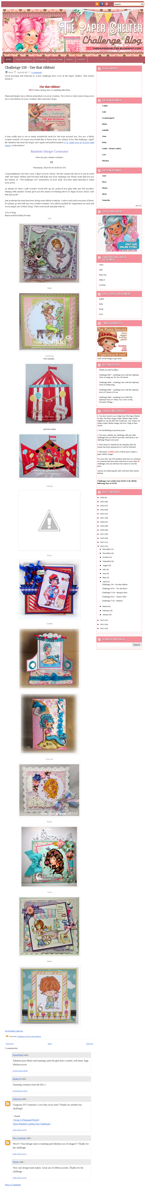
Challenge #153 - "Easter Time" (114, 597)
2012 (102, 624)
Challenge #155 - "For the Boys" (115, 588)
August (106, 565)
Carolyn (49, 486)
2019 (102, 526)
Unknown (17, 1099)
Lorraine (102, 285)
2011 (102, 628)
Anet (104, 176)
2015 (102, 542)
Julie (101, 270)
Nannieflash (18, 1055)
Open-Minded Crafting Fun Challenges (31, 1124)
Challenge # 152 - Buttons (112, 601)
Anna (101, 265)
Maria (104, 188)
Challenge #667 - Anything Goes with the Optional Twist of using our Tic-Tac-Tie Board (119, 376)
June (105, 573)
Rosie (49, 822)
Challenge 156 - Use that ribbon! (30, 67)
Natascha (106, 200)
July (104, 569)
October (106, 557)
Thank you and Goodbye (108, 370)
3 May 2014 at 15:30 (19, 1178)
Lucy (101, 314)
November (107, 553)
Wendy (16, 1162)
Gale (104, 112)
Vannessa (49, 356)
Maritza (105, 161)
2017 (102, 534)
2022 (102, 514)
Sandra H (17, 1079)
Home (8, 59)
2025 (102, 501)
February (106, 610)
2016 (102, 538)
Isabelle (105, 130)
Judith (101, 299)
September (107, 561)
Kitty (104, 142)
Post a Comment (13, 1184)
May (105, 577)
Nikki (49, 288)
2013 (102, 620)
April (105, 581)
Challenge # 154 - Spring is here (114, 592)
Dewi (104, 182)
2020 (102, 522)
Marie (49, 961)
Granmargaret (108, 118)
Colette (49, 623)
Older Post (89, 1043)
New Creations (19, 1138)
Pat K (49, 555)
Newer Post (9, 1043)
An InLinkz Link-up (14, 1031)
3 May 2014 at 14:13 (19, 1154)
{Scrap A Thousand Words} (26, 1120)
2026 (102, 497)
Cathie (105, 106)
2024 (102, 506)
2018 (102, 530)
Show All (138, 205)
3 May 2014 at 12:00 (19, 1130)
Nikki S (102, 280)
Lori (104, 154)
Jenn (104, 136)
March (105, 606)
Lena (49, 892)
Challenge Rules (23, 59)
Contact (81, 59)
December (107, 549)
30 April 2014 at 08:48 (20, 1071)
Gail (49, 218)
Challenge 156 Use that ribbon (29, 1036)
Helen (104, 124)
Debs (101, 304)
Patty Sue (102, 275)
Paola (101, 309)
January (106, 614)
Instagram (41, 59)
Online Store (56, 59)
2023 (102, 510)
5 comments (36, 72)
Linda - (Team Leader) (111, 148)
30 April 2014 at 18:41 (20, 1091)
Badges (70, 59)
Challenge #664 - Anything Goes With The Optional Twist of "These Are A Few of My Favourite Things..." (116, 399)
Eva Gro (49, 759)
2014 (102, 546)
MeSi (104, 194)
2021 (102, 518)
